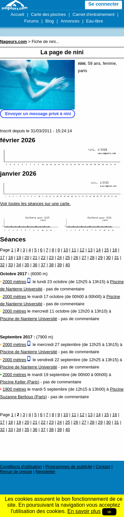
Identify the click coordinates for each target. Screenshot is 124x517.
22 (43, 257)
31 (116, 257)
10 (65, 249)
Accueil (17, 14)
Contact (103, 466)
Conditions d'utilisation (21, 466)
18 (10, 257)
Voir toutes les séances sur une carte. (35, 203)
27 (84, 257)
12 (82, 249)
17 (2, 257)
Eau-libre (94, 21)
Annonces (70, 21)
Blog (49, 21)
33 (10, 264)
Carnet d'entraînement (93, 14)
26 (75, 257)
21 (35, 257)
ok (109, 512)
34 (18, 264)
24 (59, 257)
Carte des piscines (48, 14)
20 (26, 257)
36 (35, 264)
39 (59, 264)
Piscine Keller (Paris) (19, 381)
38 (51, 264)
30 (108, 257)
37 (43, 264)
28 (92, 257)
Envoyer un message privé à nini (38, 113)
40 (67, 264)
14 (98, 249)
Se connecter (103, 4)
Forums (31, 21)
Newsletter (45, 471)
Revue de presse (16, 471)
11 (73, 249)
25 (67, 257)
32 (2, 264)
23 (51, 257)
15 (106, 249)
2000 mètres (14, 281)
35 (26, 264)
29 (100, 257)
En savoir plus (84, 511)
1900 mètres (14, 389)
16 (114, 249)
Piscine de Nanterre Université (28, 318)
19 (18, 257)
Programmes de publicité (68, 466)
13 (90, 249)
